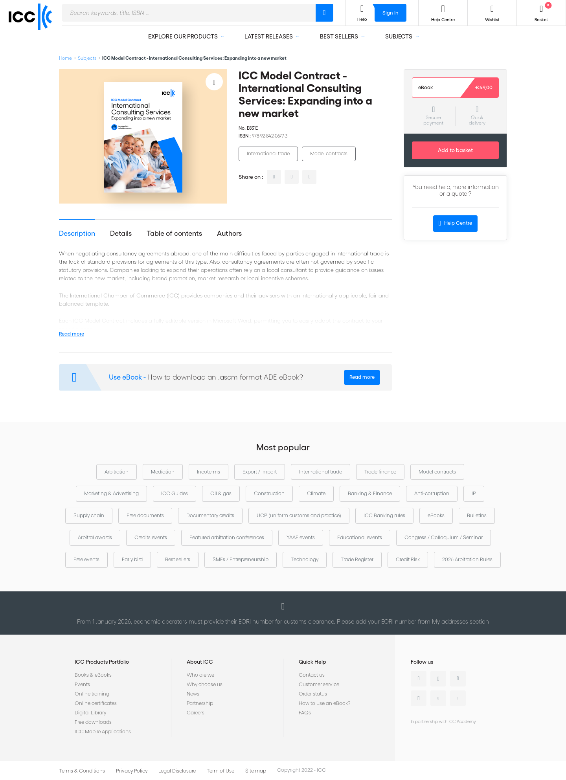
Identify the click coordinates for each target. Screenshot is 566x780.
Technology (304, 559)
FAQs (305, 713)
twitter (292, 177)
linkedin (274, 177)
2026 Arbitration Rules (467, 559)
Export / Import (260, 472)
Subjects (87, 58)
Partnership (200, 703)
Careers (195, 713)
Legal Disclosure (177, 771)
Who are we (200, 675)
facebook (309, 177)
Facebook (458, 678)
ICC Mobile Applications (103, 731)
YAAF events (301, 537)
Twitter (438, 678)
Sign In (390, 13)
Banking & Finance (370, 493)
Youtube (438, 698)
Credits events (150, 537)
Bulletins (477, 515)
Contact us (312, 675)
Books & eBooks (93, 675)
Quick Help (312, 662)
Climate (316, 493)
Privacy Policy (131, 771)
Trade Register (357, 559)
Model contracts (328, 153)
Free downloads (93, 722)
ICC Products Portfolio (102, 662)
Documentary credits (210, 515)
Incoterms (208, 472)
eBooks (436, 515)
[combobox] (189, 13)
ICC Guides (174, 493)
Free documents (145, 515)
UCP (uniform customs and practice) (299, 515)
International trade (268, 153)
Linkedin (418, 678)
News (193, 694)
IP (474, 493)
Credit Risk (408, 559)
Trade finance (380, 472)
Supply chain (89, 515)
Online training (92, 694)
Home (65, 58)
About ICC (200, 662)
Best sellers (177, 559)
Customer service (319, 684)
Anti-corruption (431, 493)
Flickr (458, 698)
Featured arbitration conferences (226, 537)
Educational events (359, 537)
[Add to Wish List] (214, 81)
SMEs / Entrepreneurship (240, 559)
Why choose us (204, 684)
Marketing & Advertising (111, 493)
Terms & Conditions (82, 771)
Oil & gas (221, 493)
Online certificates (96, 703)
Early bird (132, 559)
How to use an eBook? (324, 703)
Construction (269, 493)
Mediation (163, 472)
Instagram (418, 698)
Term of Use (220, 771)
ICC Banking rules (384, 515)
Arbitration (117, 472)
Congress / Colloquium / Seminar (443, 537)
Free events (86, 559)
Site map (255, 771)
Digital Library (90, 713)
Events (82, 684)
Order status (313, 694)
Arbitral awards (95, 537)
